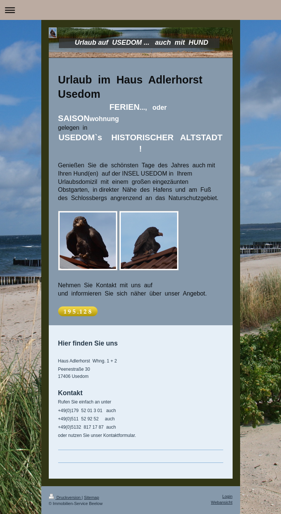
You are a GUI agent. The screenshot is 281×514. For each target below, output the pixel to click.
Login (227, 496)
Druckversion (65, 497)
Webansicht (221, 502)
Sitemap (91, 497)
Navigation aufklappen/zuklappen (140, 10)
